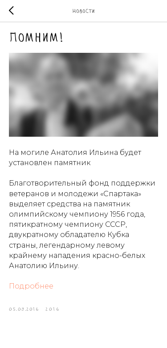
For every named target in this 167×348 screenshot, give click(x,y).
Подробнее (31, 286)
